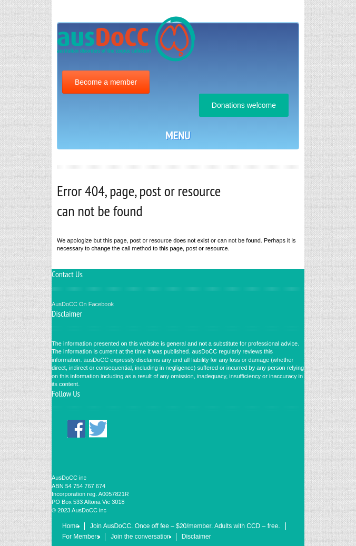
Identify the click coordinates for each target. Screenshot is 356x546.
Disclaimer (196, 536)
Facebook (76, 429)
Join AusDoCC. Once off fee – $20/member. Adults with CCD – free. (185, 526)
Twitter (98, 429)
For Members (81, 536)
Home (70, 526)
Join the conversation (140, 536)
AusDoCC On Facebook (83, 304)
